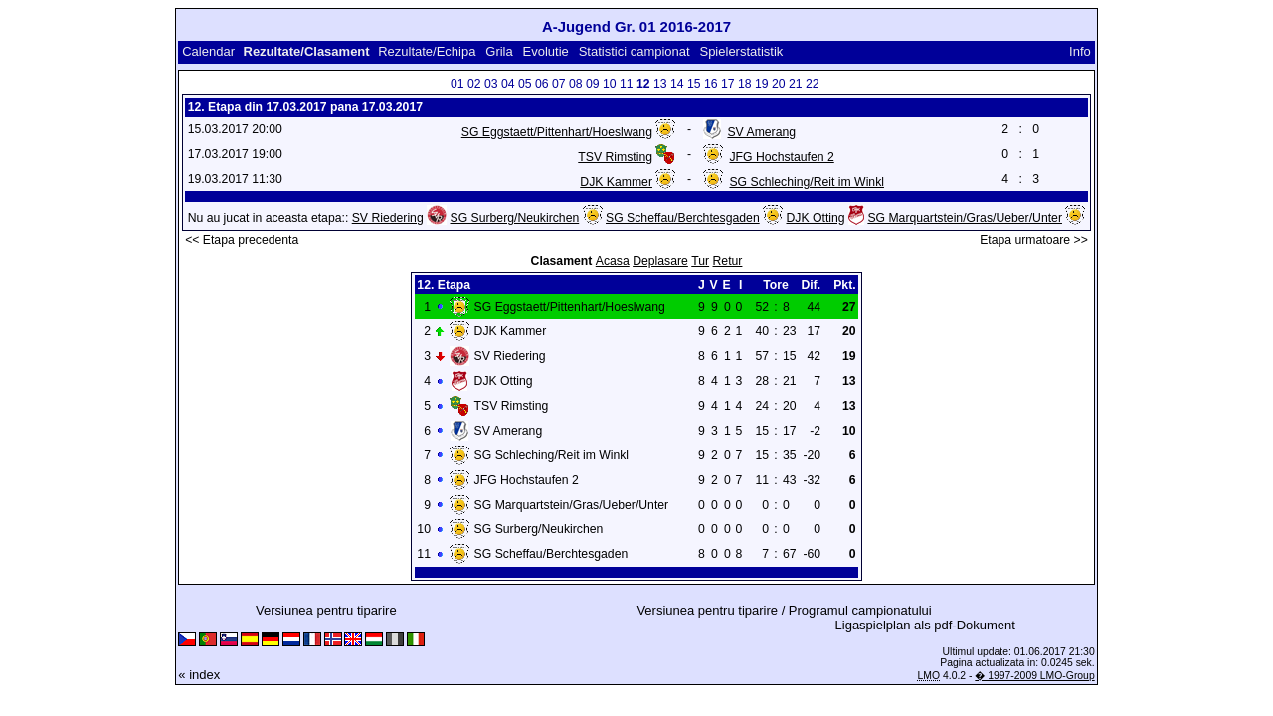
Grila (498, 51)
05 (525, 83)
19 (762, 83)
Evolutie (546, 51)
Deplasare (660, 261)
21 (796, 83)
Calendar (208, 51)
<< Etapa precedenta (241, 240)
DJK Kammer (616, 182)
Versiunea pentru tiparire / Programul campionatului (783, 610)
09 (593, 83)
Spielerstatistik (742, 51)
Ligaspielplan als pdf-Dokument (925, 625)
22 (812, 83)
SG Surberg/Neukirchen (515, 218)
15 (694, 83)
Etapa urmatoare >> (1034, 240)
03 (491, 83)
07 (559, 83)
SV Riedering (388, 218)
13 (660, 83)
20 (779, 83)
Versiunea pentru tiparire (326, 610)
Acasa (613, 261)
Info (1080, 51)
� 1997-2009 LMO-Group (1034, 675)
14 (677, 83)
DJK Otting (816, 218)
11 (627, 83)
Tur (700, 261)
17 (728, 83)
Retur (728, 261)
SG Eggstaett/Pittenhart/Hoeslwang (556, 132)
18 (745, 83)
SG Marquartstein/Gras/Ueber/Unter (964, 218)
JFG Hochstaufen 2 (781, 157)
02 (474, 83)
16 (711, 83)
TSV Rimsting (615, 157)
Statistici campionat (634, 51)
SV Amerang (761, 132)
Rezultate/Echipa (426, 51)
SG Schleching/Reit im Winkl (806, 182)
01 (457, 83)
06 (542, 83)
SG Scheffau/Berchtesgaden (683, 218)
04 (508, 83)
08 (576, 83)
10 (610, 83)
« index (199, 674)
